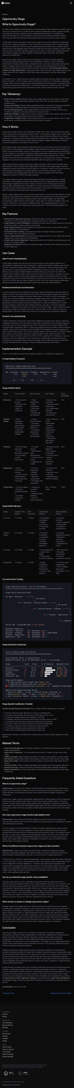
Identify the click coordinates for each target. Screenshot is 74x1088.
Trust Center (6, 1052)
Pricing (4, 1016)
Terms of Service (8, 1049)
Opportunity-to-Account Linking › (61, 993)
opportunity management (60, 978)
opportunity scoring (12, 978)
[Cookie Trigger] (7, 1056)
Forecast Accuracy (11, 767)
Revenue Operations (11, 769)
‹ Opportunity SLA (8, 993)
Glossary (5, 14)
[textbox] (37, 373)
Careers (5, 1036)
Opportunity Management (13, 748)
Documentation (7, 1023)
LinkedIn (5, 1038)
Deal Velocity (9, 759)
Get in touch (6, 1034)
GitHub (4, 1041)
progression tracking (28, 978)
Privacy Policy (6, 1047)
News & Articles (7, 1025)
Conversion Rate (10, 765)
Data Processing (7, 1054)
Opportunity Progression (13, 752)
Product (5, 1014)
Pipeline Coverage (10, 757)
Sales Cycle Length (11, 761)
